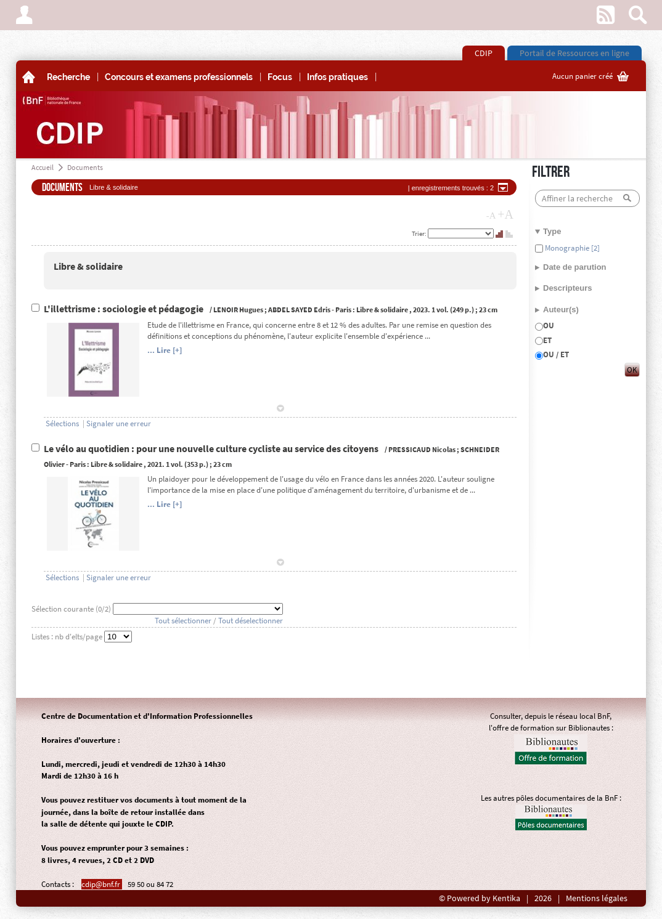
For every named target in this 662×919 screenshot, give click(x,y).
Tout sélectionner (183, 620)
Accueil (42, 167)
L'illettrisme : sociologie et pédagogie (124, 309)
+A (505, 214)
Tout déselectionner (250, 620)
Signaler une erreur (118, 423)
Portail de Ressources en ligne (574, 53)
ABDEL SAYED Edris (299, 309)
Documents (85, 167)
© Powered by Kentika (479, 898)
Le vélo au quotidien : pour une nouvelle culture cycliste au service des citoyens (212, 449)
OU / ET (556, 354)
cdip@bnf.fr (101, 884)
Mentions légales (596, 898)
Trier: (420, 233)
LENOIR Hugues (238, 309)
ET (547, 340)
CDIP (483, 53)
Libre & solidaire (88, 266)
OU (548, 325)
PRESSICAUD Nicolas (422, 449)
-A (491, 216)
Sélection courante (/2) (72, 609)
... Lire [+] (164, 350)
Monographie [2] (571, 248)
